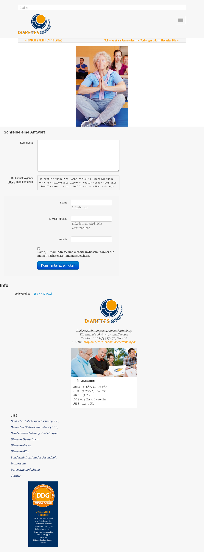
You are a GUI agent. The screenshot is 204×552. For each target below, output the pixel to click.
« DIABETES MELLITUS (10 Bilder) (43, 40)
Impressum (18, 463)
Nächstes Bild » (170, 40)
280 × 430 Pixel (43, 293)
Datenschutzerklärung (25, 469)
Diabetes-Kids (20, 451)
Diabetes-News (21, 445)
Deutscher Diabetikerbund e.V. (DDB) (34, 427)
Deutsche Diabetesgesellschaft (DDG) (35, 421)
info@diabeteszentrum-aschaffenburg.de (109, 342)
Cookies (16, 475)
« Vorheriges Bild (147, 40)
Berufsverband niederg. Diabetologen (34, 433)
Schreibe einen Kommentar (119, 40)
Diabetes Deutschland (25, 439)
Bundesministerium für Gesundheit (34, 457)
